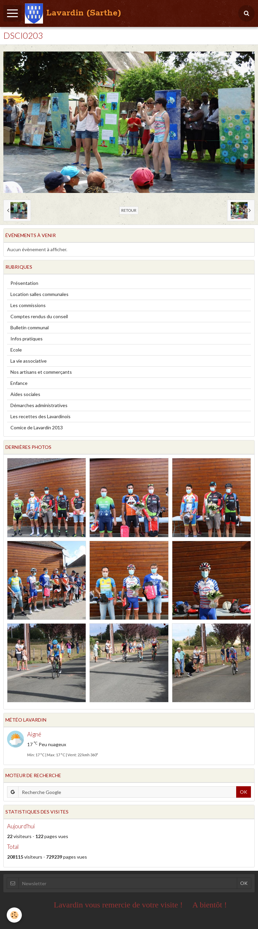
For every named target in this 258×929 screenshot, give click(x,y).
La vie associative (28, 361)
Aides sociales (25, 394)
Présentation (24, 283)
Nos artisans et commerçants (41, 372)
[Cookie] (14, 915)
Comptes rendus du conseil (39, 316)
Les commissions (28, 305)
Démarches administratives (39, 405)
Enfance (19, 383)
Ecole (16, 350)
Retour (128, 210)
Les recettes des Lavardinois (40, 416)
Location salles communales (39, 294)
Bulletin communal (29, 327)
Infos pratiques (26, 338)
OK (243, 792)
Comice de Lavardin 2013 (36, 427)
